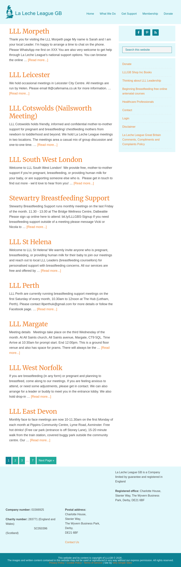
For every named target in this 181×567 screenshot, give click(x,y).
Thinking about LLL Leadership (141, 80)
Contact (127, 110)
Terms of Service (93, 562)
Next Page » (46, 461)
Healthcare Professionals (138, 101)
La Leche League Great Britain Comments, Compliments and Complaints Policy (141, 139)
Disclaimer (129, 126)
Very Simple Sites (122, 562)
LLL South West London (45, 160)
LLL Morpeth (29, 31)
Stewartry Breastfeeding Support (59, 198)
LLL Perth (24, 286)
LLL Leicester (29, 75)
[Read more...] (38, 60)
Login (125, 118)
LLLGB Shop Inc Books (137, 72)
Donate (127, 64)
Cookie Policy (74, 562)
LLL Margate (28, 324)
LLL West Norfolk (35, 368)
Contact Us (72, 541)
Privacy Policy (57, 562)
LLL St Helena (30, 242)
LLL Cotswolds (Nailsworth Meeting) (50, 112)
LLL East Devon (33, 411)
